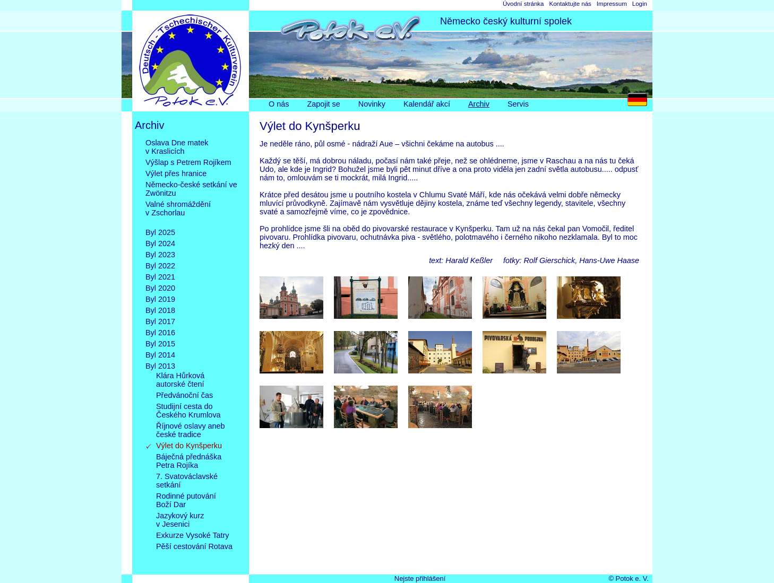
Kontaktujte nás (570, 4)
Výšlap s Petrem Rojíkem (188, 162)
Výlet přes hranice (176, 173)
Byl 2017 (160, 321)
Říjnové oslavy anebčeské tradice (190, 430)
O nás (279, 104)
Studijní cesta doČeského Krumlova (188, 410)
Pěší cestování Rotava (194, 555)
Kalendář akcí (426, 104)
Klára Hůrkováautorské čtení (180, 379)
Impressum (612, 4)
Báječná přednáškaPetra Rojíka (188, 461)
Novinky (371, 104)
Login (639, 4)
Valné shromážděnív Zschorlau (178, 212)
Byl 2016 (160, 332)
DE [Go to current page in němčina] (639, 102)
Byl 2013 (160, 366)
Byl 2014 (160, 355)
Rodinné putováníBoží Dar (186, 500)
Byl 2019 (160, 299)
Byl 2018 (160, 310)
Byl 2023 (160, 254)
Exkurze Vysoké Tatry (192, 535)
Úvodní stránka (523, 4)
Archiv (478, 104)
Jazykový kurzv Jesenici (180, 519)
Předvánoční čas (184, 395)
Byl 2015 (160, 344)
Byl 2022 (160, 266)
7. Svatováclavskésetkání (187, 480)
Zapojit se (323, 104)
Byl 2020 (160, 288)
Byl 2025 (160, 232)
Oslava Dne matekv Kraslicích (176, 146)
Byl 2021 (160, 277)
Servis (518, 104)
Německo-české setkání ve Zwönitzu (191, 188)
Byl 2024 (160, 243)
